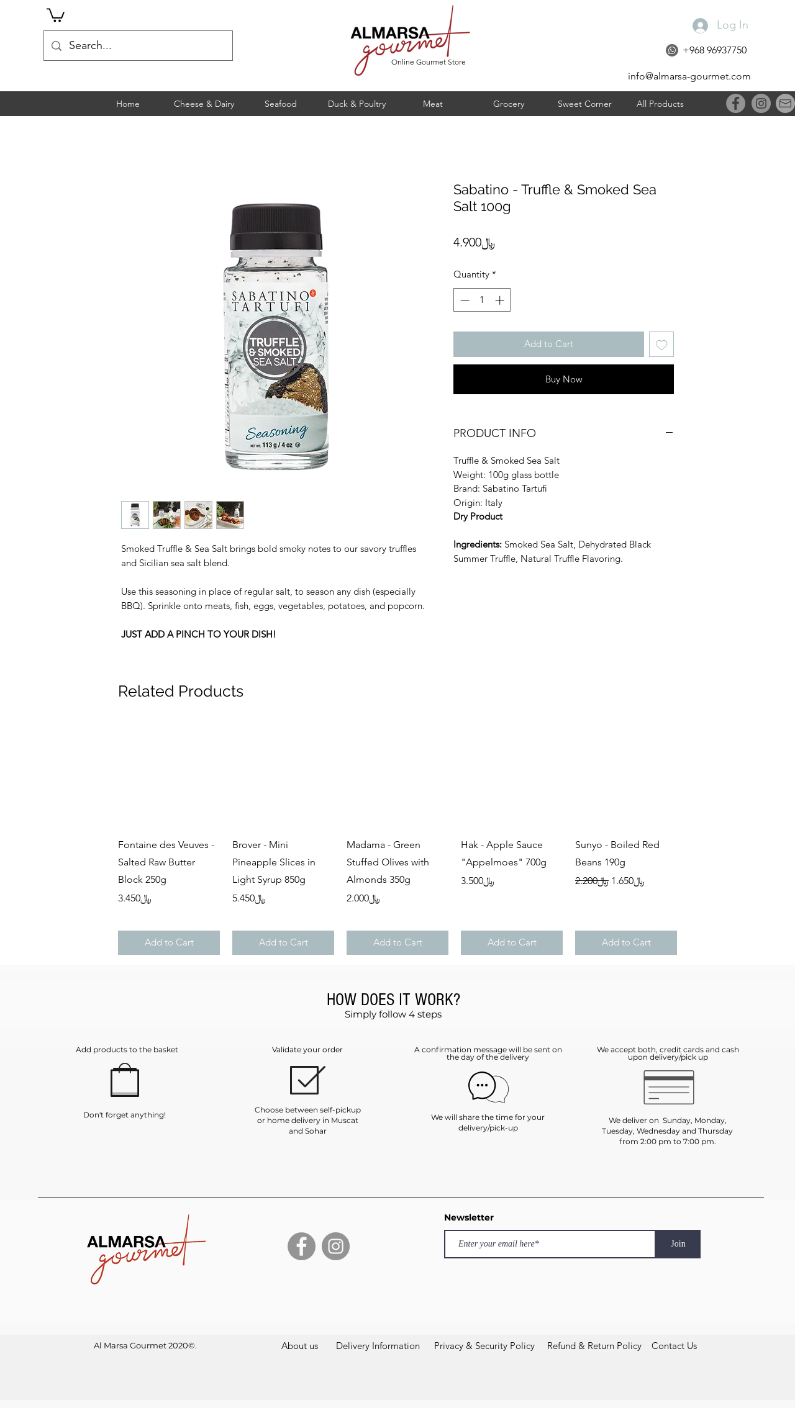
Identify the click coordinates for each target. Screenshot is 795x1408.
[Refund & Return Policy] (594, 1345)
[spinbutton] (482, 300)
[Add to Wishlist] (662, 344)
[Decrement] (463, 300)
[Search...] (137, 46)
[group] (397, 839)
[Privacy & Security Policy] (484, 1345)
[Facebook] (735, 103)
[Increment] (501, 300)
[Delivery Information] (378, 1345)
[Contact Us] (674, 1345)
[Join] (678, 1244)
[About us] (299, 1345)
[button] (56, 14)
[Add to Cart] (169, 943)
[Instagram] (761, 103)
